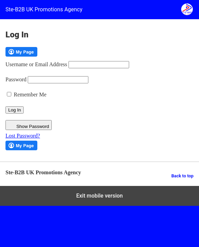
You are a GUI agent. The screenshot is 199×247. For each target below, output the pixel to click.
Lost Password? (22, 136)
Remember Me (27, 94)
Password (15, 79)
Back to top (182, 175)
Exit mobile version (99, 195)
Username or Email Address (36, 64)
